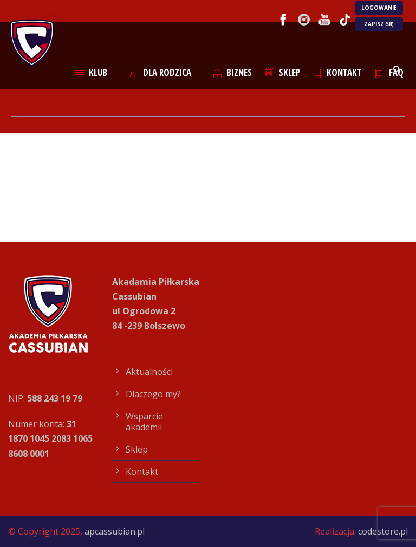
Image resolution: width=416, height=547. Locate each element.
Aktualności (149, 372)
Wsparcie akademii (144, 421)
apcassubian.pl (114, 531)
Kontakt (337, 72)
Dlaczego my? (153, 394)
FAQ (389, 72)
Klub (91, 72)
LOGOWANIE (379, 7)
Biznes (232, 72)
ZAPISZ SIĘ (379, 24)
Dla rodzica (160, 72)
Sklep (282, 72)
